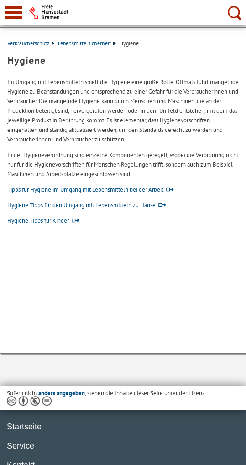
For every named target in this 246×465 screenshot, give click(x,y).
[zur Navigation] (13, 12)
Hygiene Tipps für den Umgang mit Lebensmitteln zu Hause (81, 205)
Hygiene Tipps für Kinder (38, 221)
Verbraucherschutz (30, 43)
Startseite (24, 426)
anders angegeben (61, 393)
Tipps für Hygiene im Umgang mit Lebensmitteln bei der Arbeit (85, 189)
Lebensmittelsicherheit (87, 43)
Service (20, 445)
